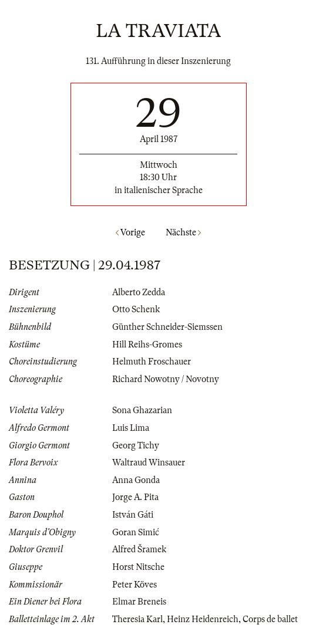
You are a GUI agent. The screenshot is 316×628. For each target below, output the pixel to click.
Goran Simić (135, 532)
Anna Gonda (136, 480)
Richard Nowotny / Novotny (165, 379)
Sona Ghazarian (142, 410)
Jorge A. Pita (135, 497)
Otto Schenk (136, 309)
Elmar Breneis (139, 601)
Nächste (183, 232)
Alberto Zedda (138, 292)
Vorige (130, 232)
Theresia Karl (137, 619)
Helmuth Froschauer (151, 361)
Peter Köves (134, 584)
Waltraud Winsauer (148, 462)
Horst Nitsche (138, 567)
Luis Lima (130, 428)
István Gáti (132, 514)
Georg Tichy (135, 445)
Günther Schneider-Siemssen (167, 327)
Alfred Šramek (139, 549)
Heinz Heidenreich (202, 619)
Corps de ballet (270, 619)
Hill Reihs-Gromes (147, 344)
